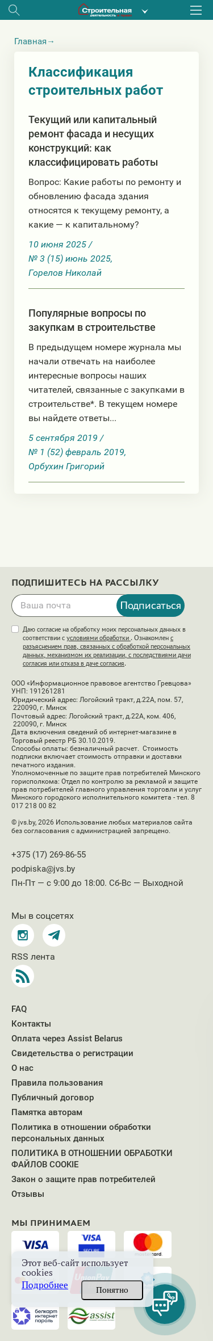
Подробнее (45, 1285)
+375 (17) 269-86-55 (48, 855)
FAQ (19, 1009)
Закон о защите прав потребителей (83, 1179)
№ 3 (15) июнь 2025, (70, 258)
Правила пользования (57, 1083)
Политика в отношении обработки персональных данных (81, 1133)
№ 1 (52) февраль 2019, (77, 452)
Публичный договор (52, 1097)
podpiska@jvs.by (43, 869)
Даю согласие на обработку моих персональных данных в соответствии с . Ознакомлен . (107, 646)
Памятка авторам (46, 1112)
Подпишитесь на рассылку (85, 582)
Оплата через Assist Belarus (67, 1038)
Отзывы (27, 1194)
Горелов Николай (65, 272)
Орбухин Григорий (66, 466)
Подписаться (150, 605)
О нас (22, 1068)
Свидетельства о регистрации (72, 1053)
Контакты (31, 1024)
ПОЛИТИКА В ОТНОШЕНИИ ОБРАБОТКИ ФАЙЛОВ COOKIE (92, 1159)
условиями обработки (98, 638)
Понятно (112, 1289)
